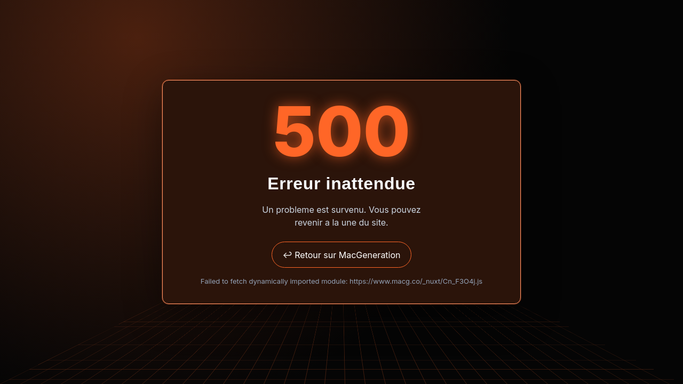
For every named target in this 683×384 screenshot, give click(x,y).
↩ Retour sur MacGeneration (341, 255)
